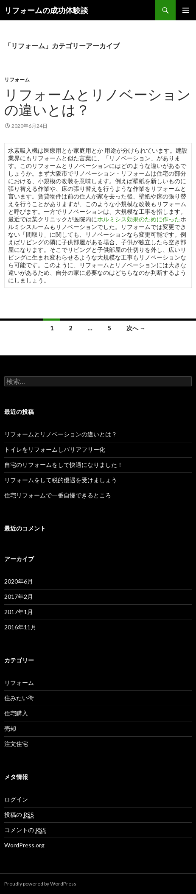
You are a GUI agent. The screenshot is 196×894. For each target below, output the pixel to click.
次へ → (136, 328)
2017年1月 (18, 611)
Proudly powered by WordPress (40, 883)
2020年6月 (18, 581)
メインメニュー (186, 10)
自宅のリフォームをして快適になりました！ (63, 464)
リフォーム (17, 79)
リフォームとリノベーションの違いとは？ (97, 102)
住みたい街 (19, 697)
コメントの (25, 830)
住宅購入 (16, 713)
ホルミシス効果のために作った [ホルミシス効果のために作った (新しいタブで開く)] (138, 219)
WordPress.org (24, 845)
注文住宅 (16, 743)
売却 (10, 728)
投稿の (19, 815)
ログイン (16, 799)
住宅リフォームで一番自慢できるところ (57, 495)
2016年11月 (20, 627)
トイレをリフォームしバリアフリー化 (54, 449)
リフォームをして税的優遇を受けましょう (60, 479)
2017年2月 (18, 596)
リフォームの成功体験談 (46, 10)
